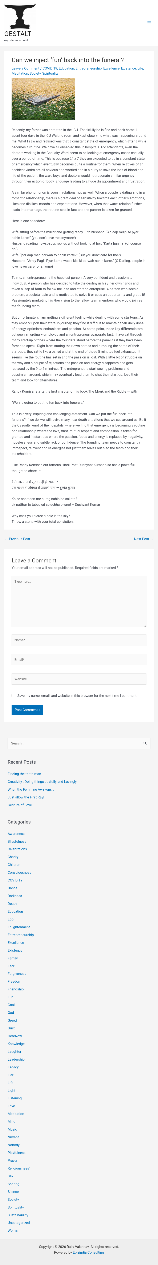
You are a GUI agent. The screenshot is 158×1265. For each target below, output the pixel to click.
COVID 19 (49, 68)
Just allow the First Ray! (26, 797)
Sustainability (18, 1215)
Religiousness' (18, 1168)
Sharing (13, 1184)
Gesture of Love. (20, 805)
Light (11, 1091)
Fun (10, 997)
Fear (11, 966)
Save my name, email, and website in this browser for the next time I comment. (77, 696)
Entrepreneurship (89, 68)
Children (14, 865)
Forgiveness (17, 974)
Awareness (16, 834)
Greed (12, 1020)
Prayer (12, 1161)
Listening (15, 1098)
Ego (10, 919)
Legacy (13, 1067)
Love (11, 1106)
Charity (13, 857)
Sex (10, 1176)
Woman (13, 1231)
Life (140, 68)
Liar (10, 1075)
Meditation (20, 73)
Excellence (111, 68)
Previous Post (17, 539)
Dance (12, 888)
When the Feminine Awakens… (31, 789)
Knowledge (16, 1044)
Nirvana (13, 1137)
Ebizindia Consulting (88, 1252)
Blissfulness (17, 842)
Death (12, 904)
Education (66, 68)
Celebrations (17, 849)
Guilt (11, 1028)
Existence (128, 68)
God (11, 1013)
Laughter (14, 1052)
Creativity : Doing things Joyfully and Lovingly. (42, 782)
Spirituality (50, 73)
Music (12, 1129)
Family (13, 958)
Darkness (15, 896)
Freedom (14, 981)
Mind (11, 1122)
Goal (11, 1005)
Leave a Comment (25, 68)
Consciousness (19, 873)
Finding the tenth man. (25, 774)
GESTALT (17, 34)
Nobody (14, 1145)
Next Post (143, 539)
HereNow (15, 1036)
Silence (13, 1192)
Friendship (16, 989)
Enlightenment (19, 927)
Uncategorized (19, 1223)
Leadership (16, 1059)
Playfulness (16, 1153)
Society (35, 73)
